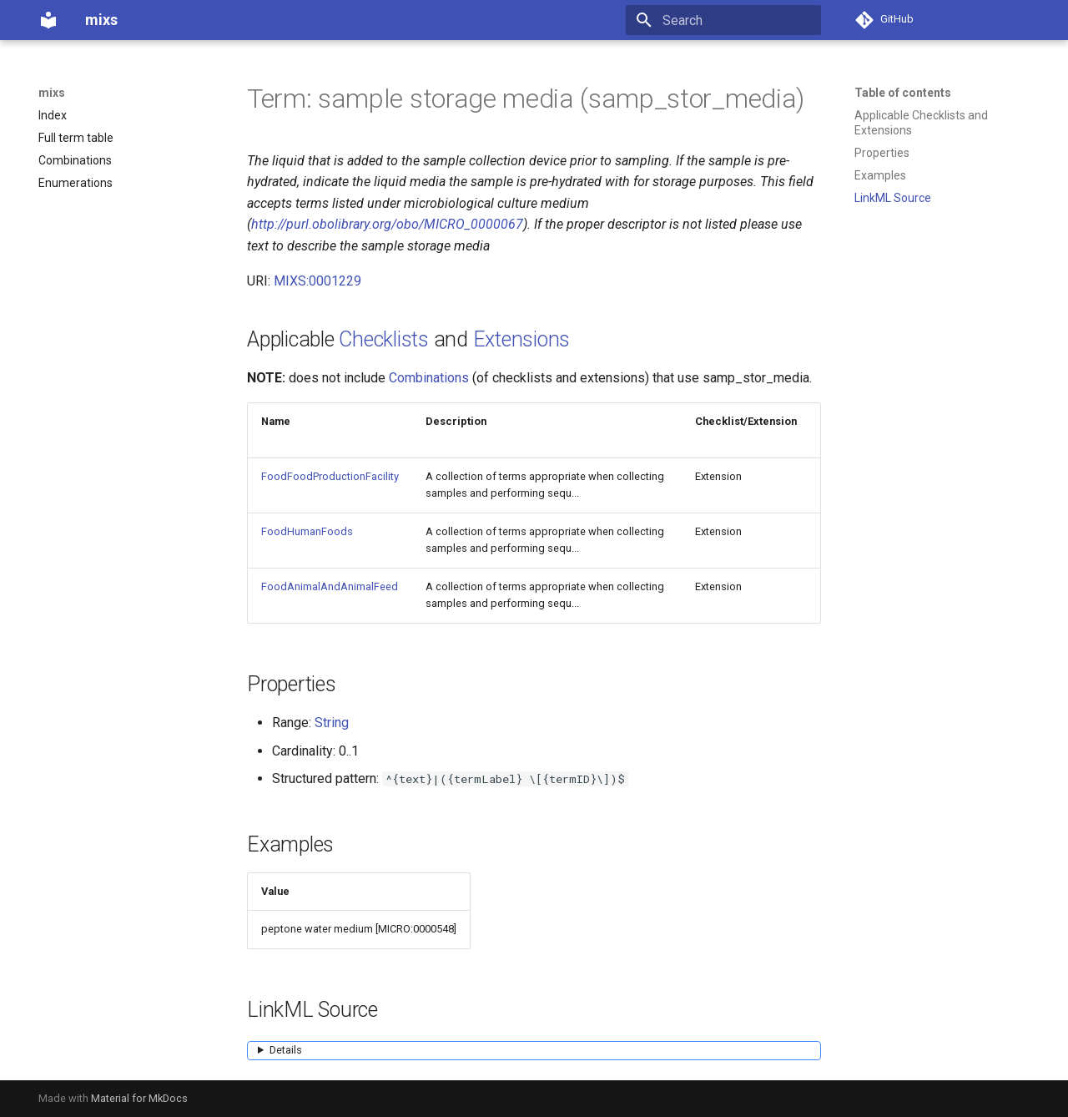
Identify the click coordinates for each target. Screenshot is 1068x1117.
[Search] (723, 20)
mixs (51, 92)
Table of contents (902, 92)
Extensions (522, 339)
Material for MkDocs (139, 1098)
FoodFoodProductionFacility (330, 476)
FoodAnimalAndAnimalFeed (329, 586)
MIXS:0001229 (317, 281)
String (332, 722)
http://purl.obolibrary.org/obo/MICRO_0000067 (387, 224)
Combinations (429, 378)
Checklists (384, 339)
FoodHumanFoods (307, 531)
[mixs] (48, 20)
